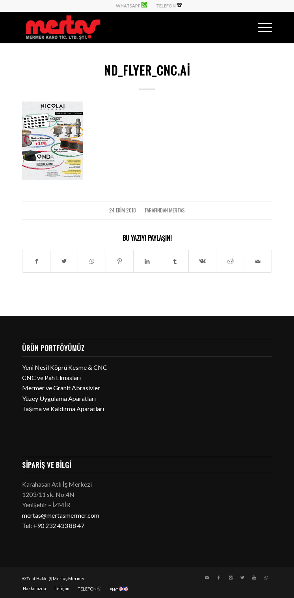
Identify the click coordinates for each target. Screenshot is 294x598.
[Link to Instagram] (230, 577)
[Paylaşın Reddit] (230, 261)
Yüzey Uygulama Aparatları (59, 398)
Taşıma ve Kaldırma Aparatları (63, 408)
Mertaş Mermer (69, 578)
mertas (177, 210)
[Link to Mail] (207, 577)
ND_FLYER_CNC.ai (147, 70)
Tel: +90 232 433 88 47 (53, 525)
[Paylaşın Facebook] (36, 261)
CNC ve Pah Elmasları (51, 377)
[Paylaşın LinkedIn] (147, 261)
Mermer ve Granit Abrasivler (61, 387)
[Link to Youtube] (254, 577)
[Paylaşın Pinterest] (119, 261)
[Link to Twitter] (242, 577)
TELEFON (169, 5)
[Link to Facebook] (219, 577)
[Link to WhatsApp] (266, 577)
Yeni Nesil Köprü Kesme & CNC (64, 367)
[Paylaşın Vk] (202, 261)
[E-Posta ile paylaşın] (258, 261)
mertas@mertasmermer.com (60, 515)
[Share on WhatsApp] (91, 261)
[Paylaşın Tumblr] (174, 261)
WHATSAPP (131, 5)
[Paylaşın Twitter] (64, 261)
